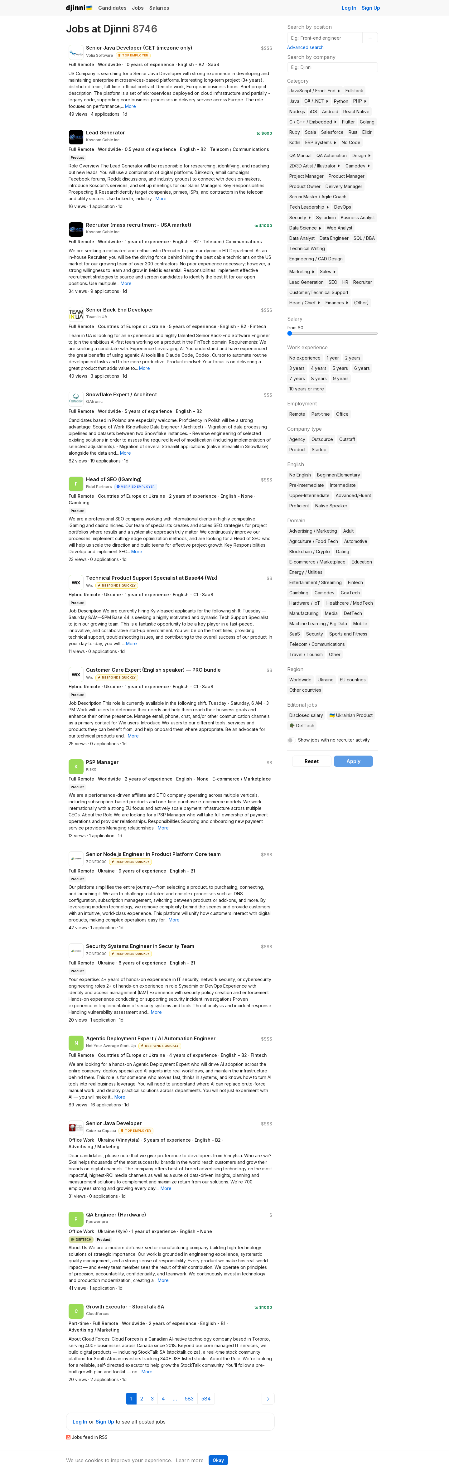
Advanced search (305, 47)
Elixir (367, 132)
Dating (342, 551)
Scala (310, 132)
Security (300, 217)
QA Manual (300, 155)
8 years (319, 378)
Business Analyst (358, 217)
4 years (318, 368)
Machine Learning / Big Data (318, 623)
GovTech (350, 592)
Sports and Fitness (348, 633)
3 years (297, 368)
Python (341, 101)
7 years (297, 378)
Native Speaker (331, 505)
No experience (305, 357)
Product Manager (347, 176)
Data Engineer (334, 238)
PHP (360, 101)
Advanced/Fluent (353, 495)
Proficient (299, 505)
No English (300, 474)
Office (342, 414)
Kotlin (294, 142)
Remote (297, 414)
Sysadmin (326, 217)
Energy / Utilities (305, 572)
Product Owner (305, 186)
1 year (333, 357)
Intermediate (343, 485)
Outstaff (347, 439)
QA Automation (331, 155)
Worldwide (300, 679)
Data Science (305, 227)
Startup (319, 449)
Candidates (112, 8)
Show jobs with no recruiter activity (334, 739)
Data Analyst (302, 238)
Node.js (297, 111)
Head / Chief (305, 302)
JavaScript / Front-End (314, 90)
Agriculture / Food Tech (313, 541)
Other (334, 654)
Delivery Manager (344, 186)
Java (294, 101)
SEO (333, 282)
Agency (297, 439)
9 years (341, 378)
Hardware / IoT (304, 603)
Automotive (355, 541)
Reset (312, 761)
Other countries (305, 690)
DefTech (353, 613)
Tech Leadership (309, 207)
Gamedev (357, 165)
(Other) (361, 302)
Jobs (138, 8)
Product (297, 449)
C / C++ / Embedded (313, 121)
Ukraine (326, 679)
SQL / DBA (364, 238)
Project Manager (306, 176)
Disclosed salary (306, 715)
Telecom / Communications (317, 644)
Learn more (190, 1460)
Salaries (159, 8)
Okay (218, 1460)
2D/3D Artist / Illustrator (314, 165)
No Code (351, 142)
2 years (352, 357)
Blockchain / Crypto (309, 551)
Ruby (294, 132)
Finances (337, 302)
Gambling (298, 592)
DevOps (342, 207)
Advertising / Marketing (313, 531)
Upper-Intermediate (309, 495)
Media (331, 613)
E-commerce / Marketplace (317, 561)
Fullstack (354, 90)
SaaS (294, 633)
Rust (353, 132)
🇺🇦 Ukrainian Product (350, 715)
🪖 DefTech (301, 725)
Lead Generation (306, 282)
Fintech (355, 582)
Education (362, 561)
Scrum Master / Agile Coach (317, 196)
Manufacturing (304, 613)
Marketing (302, 271)
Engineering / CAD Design (316, 258)
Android (330, 111)
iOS (313, 111)
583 (189, 1398)
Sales (328, 271)
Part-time (320, 414)
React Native (356, 111)
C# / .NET (316, 101)
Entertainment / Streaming (315, 582)
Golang (367, 121)
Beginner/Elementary (338, 474)
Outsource (322, 439)
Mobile (360, 623)
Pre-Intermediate (306, 485)
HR (345, 282)
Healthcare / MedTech (349, 603)
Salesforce (332, 132)
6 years (362, 368)
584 (206, 1398)
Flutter (348, 121)
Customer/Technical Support (318, 292)
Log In (349, 8)
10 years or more (306, 388)
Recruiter (362, 282)
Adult (348, 531)
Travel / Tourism (306, 654)
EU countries (353, 679)
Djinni (79, 8)
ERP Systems (321, 142)
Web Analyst (339, 227)
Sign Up (371, 8)
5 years (340, 368)
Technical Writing (307, 248)
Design (361, 155)
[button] (130, 106)
